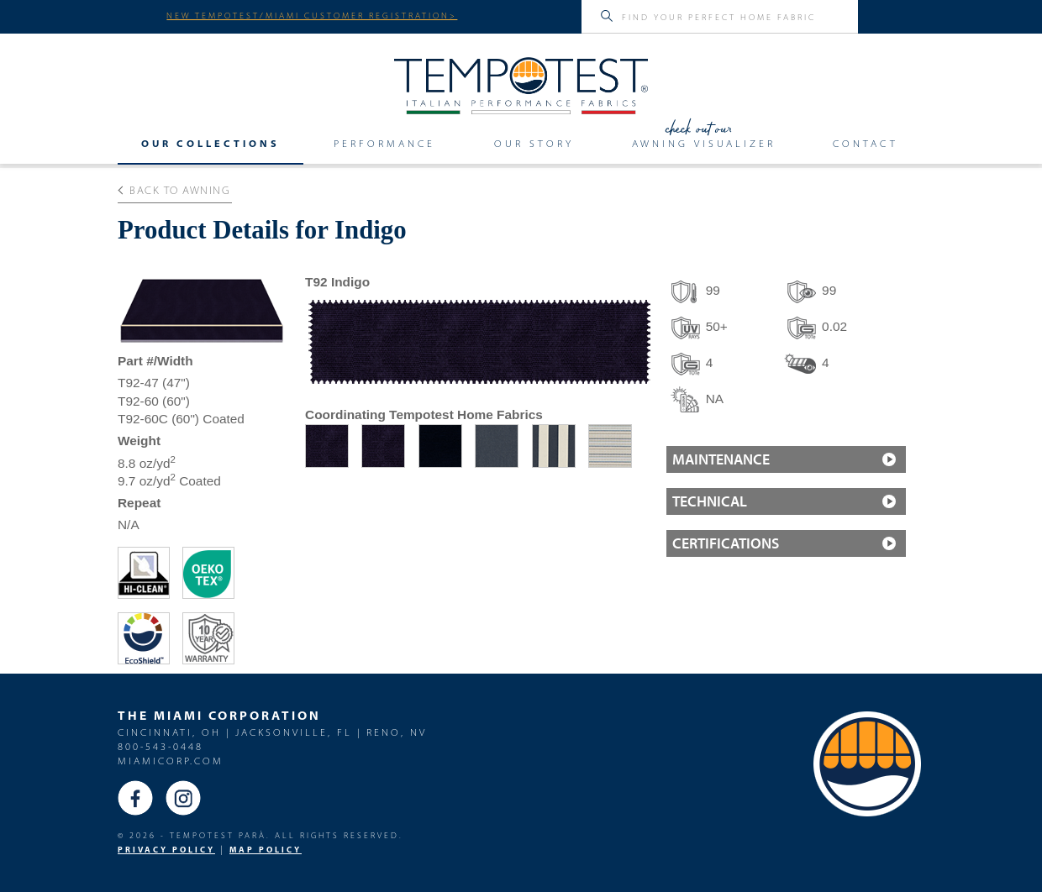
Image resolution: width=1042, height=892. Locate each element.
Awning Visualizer (704, 143)
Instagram (183, 798)
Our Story (534, 143)
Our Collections (210, 143)
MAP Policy (265, 849)
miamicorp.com (171, 760)
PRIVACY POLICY (166, 849)
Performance (384, 143)
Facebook (135, 798)
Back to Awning (174, 190)
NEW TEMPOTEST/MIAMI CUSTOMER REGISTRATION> (311, 15)
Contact (865, 143)
